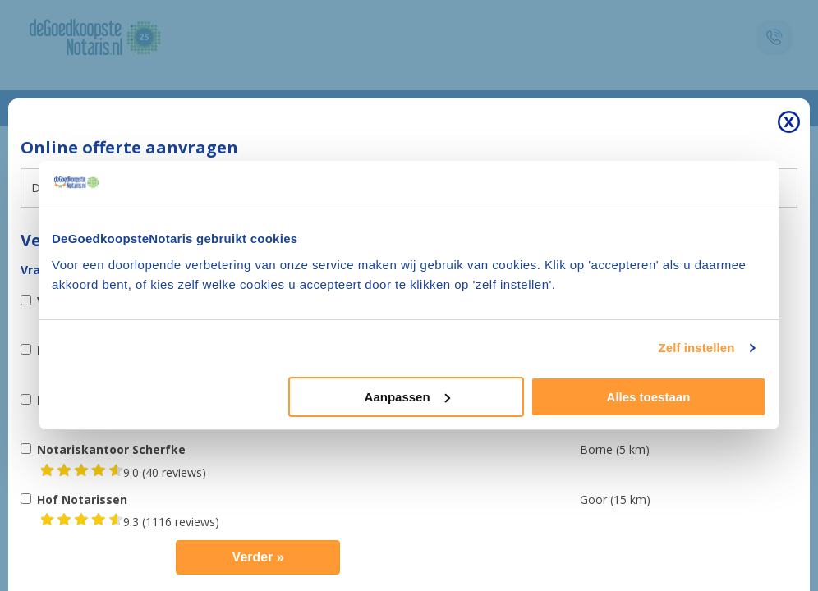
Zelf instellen (696, 348)
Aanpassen (407, 397)
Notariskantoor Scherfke (111, 449)
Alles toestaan (649, 397)
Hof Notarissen (82, 499)
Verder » (258, 557)
